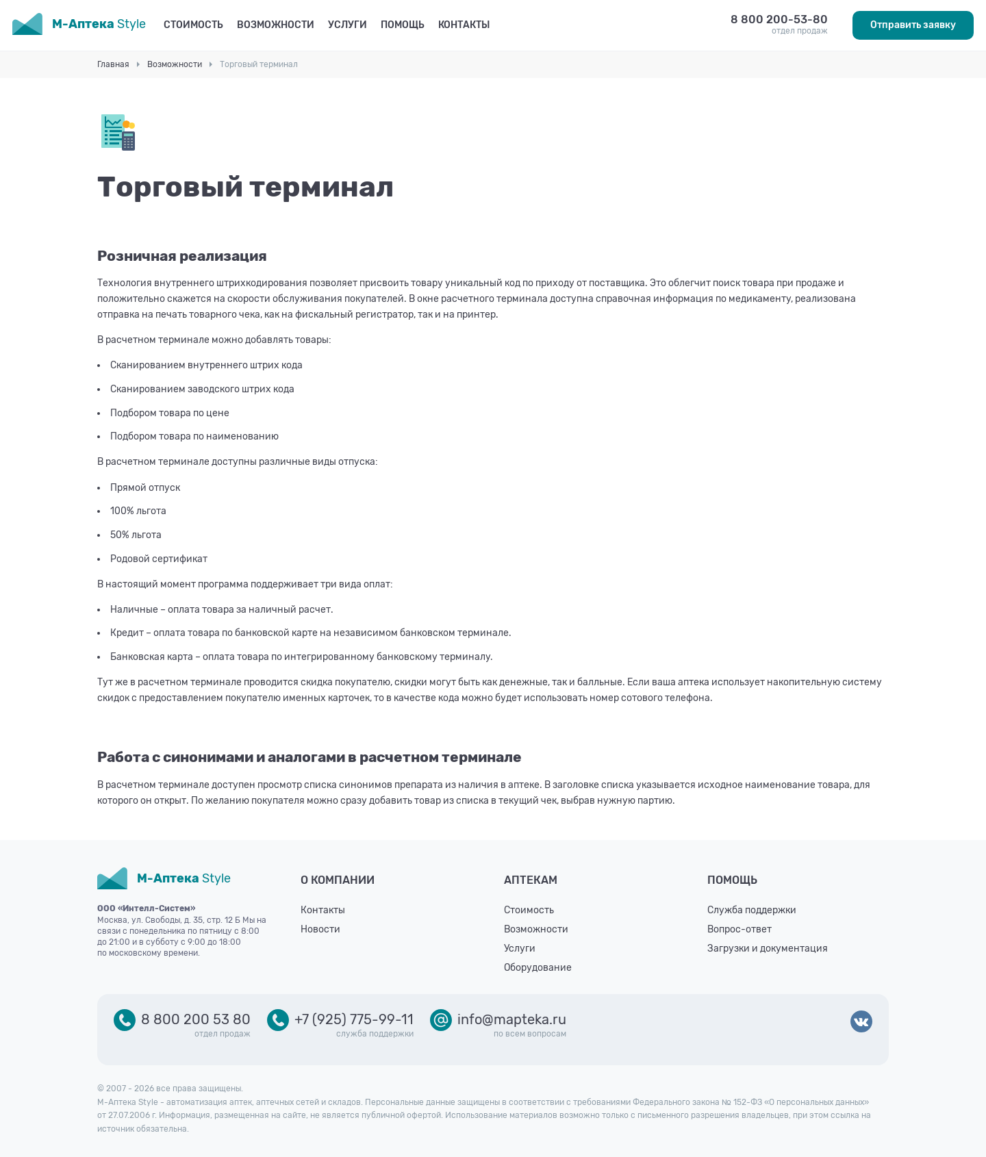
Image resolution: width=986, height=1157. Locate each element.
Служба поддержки (751, 910)
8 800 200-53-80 (779, 19)
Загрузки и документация (767, 948)
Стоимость (193, 25)
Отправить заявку (913, 25)
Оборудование (538, 968)
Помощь (403, 25)
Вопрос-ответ (739, 929)
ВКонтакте (861, 1022)
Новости (320, 929)
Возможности (275, 25)
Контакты (464, 25)
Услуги (347, 25)
